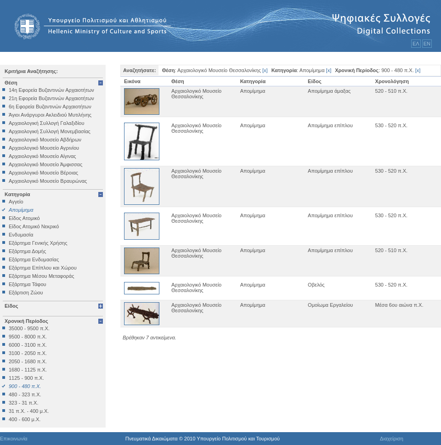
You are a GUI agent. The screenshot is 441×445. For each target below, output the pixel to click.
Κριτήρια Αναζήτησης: (31, 71)
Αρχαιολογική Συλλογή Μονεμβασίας (49, 131)
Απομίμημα (21, 210)
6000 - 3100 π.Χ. (28, 345)
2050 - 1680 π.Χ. (28, 361)
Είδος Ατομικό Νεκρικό (34, 226)
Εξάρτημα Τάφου (27, 284)
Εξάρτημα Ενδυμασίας (34, 259)
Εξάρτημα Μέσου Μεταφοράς (41, 276)
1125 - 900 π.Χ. (26, 378)
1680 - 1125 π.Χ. (28, 369)
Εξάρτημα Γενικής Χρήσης (38, 243)
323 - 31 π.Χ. (23, 403)
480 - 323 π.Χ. (25, 394)
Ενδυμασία (21, 234)
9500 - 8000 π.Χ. (28, 336)
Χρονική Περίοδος (26, 321)
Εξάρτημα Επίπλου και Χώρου (43, 267)
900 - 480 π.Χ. (25, 386)
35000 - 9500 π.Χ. (29, 328)
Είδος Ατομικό (24, 218)
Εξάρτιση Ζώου (26, 292)
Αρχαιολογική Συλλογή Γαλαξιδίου (46, 123)
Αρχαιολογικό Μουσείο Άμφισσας (45, 164)
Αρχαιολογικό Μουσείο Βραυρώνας (48, 181)
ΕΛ (416, 43)
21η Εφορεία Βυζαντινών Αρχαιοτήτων (51, 98)
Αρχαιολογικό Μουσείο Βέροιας (43, 172)
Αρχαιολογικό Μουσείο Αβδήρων (45, 139)
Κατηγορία (17, 194)
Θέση (11, 82)
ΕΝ (427, 43)
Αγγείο (16, 201)
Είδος (11, 306)
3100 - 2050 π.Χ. (28, 353)
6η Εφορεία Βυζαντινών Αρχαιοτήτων (50, 106)
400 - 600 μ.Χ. (24, 419)
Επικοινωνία (14, 438)
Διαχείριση (391, 438)
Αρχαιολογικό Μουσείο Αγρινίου (44, 148)
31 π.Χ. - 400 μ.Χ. (29, 411)
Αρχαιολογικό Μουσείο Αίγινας (42, 156)
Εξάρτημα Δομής (27, 251)
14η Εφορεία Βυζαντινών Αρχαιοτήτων (51, 90)
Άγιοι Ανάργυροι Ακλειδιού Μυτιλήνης (50, 115)
